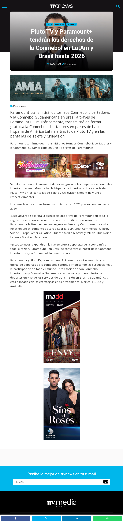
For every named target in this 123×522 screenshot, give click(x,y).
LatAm (49, 24)
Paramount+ (19, 106)
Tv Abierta (71, 24)
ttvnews (72, 64)
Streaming (59, 24)
